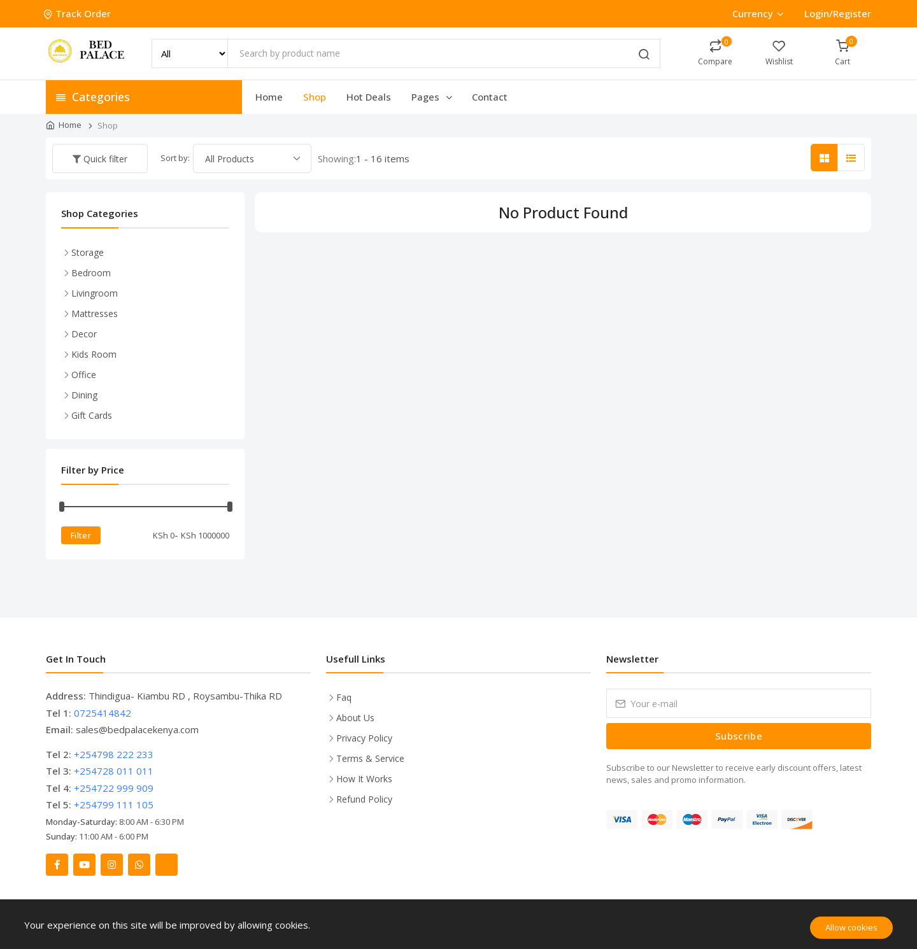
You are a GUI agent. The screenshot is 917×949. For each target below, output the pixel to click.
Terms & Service (370, 758)
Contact (490, 96)
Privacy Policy (364, 738)
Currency (757, 13)
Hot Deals (368, 96)
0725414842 (102, 712)
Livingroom (94, 293)
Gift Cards (91, 415)
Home (269, 96)
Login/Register (837, 13)
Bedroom (91, 273)
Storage (87, 252)
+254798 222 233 (113, 754)
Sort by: (175, 158)
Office (83, 375)
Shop (314, 96)
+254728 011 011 (113, 770)
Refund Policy (364, 799)
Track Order (78, 13)
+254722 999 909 (113, 788)
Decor (84, 334)
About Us (355, 718)
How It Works (364, 779)
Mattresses (94, 313)
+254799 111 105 (113, 804)
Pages (432, 96)
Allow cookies (851, 927)
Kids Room (94, 354)
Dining (84, 395)
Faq (344, 697)
